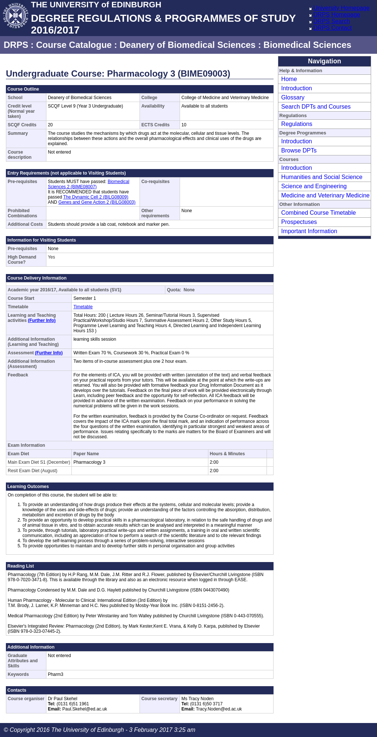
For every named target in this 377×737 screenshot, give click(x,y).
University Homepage (341, 8)
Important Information (309, 231)
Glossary (292, 97)
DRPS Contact (332, 28)
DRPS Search (331, 21)
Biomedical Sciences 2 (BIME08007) (88, 184)
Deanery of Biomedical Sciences (188, 45)
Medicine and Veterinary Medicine (325, 195)
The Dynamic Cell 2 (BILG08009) (95, 197)
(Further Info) (42, 320)
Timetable (82, 306)
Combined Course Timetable (318, 213)
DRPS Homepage (336, 14)
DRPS (16, 45)
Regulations (297, 124)
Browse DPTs (299, 150)
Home (289, 79)
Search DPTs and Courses (316, 106)
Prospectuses (299, 222)
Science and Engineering (314, 186)
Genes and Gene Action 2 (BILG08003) (97, 202)
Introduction (296, 88)
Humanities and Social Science (322, 177)
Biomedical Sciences (308, 45)
